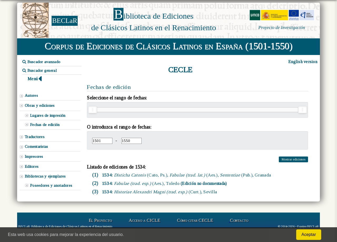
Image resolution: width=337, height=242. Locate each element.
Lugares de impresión (47, 115)
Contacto (239, 220)
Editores (31, 166)
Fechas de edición (45, 125)
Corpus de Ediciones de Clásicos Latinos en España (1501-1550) (169, 46)
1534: (186, 175)
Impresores (34, 156)
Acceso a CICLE (144, 220)
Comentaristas (36, 146)
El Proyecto (100, 220)
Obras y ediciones (40, 105)
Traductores (34, 137)
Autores (31, 95)
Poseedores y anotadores (51, 185)
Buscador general (39, 70)
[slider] (92, 109)
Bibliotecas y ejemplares (45, 176)
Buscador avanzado (41, 62)
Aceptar (308, 234)
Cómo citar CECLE (195, 220)
